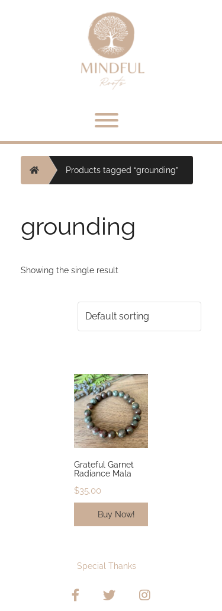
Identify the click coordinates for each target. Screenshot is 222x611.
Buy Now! (116, 514)
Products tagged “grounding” (122, 170)
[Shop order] (139, 316)
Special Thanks (106, 566)
